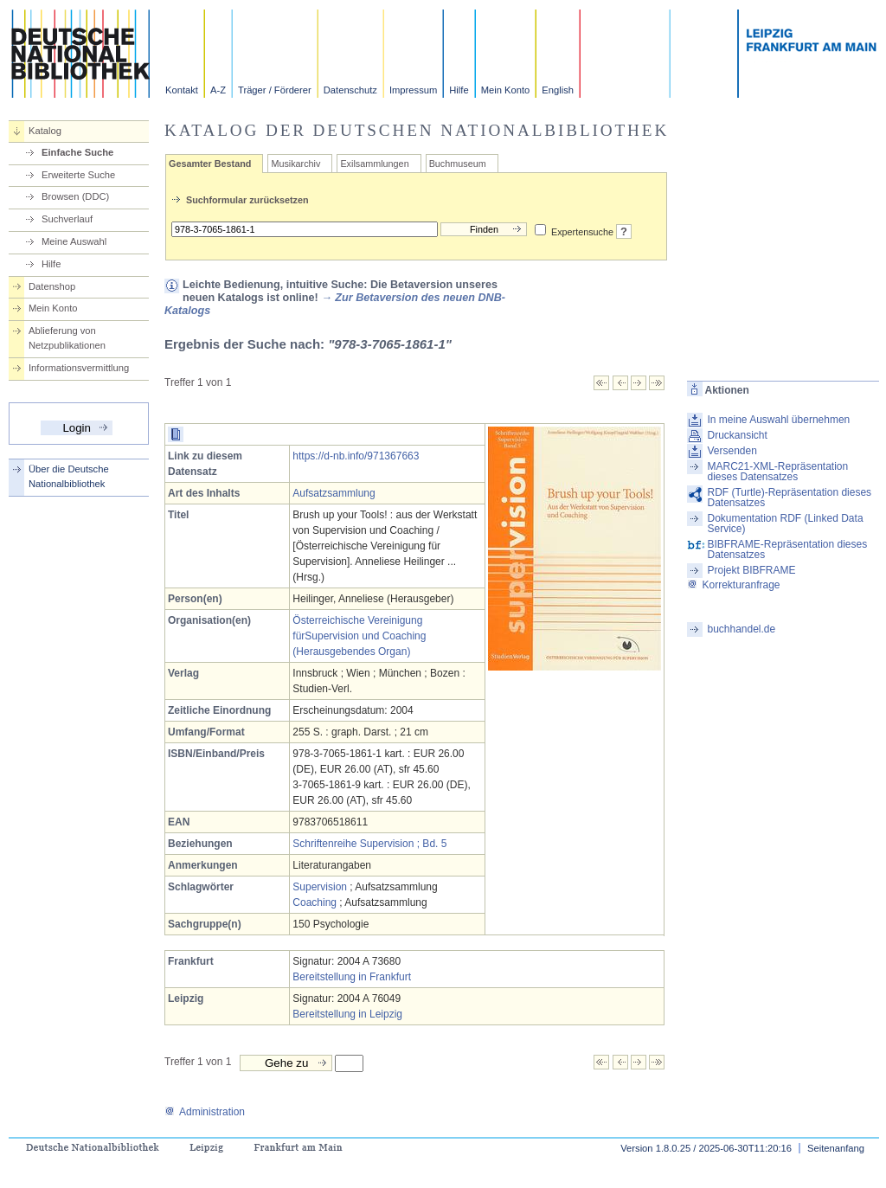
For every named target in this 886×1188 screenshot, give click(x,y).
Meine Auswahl (74, 241)
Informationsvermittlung (79, 368)
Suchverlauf (67, 219)
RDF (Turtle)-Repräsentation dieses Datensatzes (789, 497)
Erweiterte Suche (78, 175)
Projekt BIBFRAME (751, 570)
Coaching (314, 902)
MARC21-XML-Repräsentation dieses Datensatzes (777, 471)
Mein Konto (505, 90)
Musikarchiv (295, 163)
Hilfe (458, 90)
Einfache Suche (77, 152)
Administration (204, 1112)
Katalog (45, 130)
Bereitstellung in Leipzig (347, 1014)
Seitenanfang (835, 1148)
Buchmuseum (457, 163)
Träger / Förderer (274, 90)
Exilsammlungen (374, 163)
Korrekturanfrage (733, 585)
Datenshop (52, 286)
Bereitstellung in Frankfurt (351, 977)
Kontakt (181, 90)
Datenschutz (350, 90)
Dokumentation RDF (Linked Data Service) (785, 523)
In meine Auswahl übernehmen (778, 420)
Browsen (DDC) (75, 196)
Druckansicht (737, 435)
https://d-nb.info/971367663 (355, 456)
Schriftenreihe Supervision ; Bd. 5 (369, 844)
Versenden (731, 451)
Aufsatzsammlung (333, 493)
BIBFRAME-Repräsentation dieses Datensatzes (787, 549)
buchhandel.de (741, 629)
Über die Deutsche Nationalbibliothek (69, 476)
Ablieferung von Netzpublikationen (67, 337)
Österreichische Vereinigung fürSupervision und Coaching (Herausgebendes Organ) (359, 636)
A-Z (218, 90)
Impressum (413, 90)
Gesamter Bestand (210, 163)
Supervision (319, 887)
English (558, 90)
